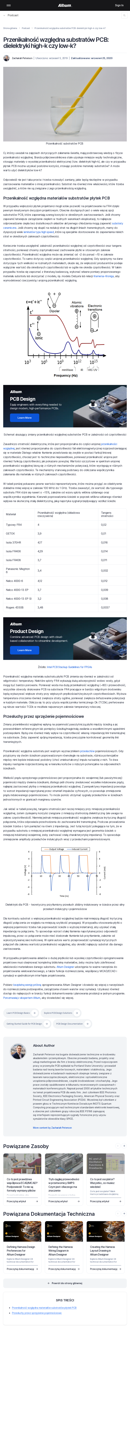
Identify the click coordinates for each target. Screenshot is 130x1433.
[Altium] (65, 5)
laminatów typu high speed (40, 232)
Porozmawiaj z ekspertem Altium (22, 997)
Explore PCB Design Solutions (63, 1013)
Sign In (119, 5)
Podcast (10, 15)
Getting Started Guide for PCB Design (27, 1023)
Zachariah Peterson (22, 58)
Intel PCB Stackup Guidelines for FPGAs (69, 667)
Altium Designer (66, 967)
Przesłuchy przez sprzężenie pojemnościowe (46, 716)
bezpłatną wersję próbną (28, 984)
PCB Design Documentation (76, 1023)
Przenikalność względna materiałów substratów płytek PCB (60, 198)
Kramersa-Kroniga (104, 276)
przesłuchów (87, 751)
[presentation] (124, 1146)
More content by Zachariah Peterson (52, 1127)
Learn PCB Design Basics (20, 1013)
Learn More (25, 417)
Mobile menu (8, 5)
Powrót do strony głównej (67, 1283)
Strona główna (10, 28)
